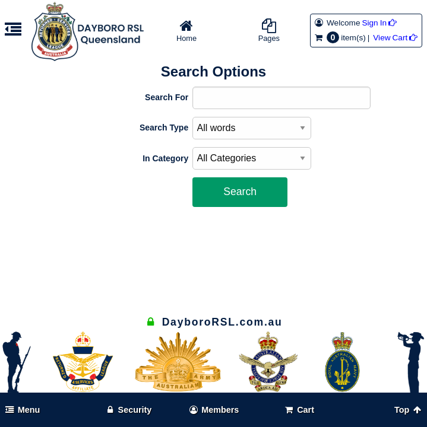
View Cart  (395, 37)
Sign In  (379, 23)
